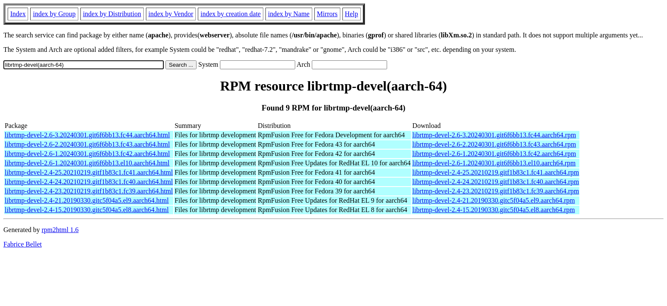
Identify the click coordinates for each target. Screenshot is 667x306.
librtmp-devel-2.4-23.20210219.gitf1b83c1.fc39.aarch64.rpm (495, 191)
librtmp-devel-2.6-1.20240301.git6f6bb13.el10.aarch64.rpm (494, 163)
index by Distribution (112, 13)
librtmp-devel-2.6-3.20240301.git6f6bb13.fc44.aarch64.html (87, 135)
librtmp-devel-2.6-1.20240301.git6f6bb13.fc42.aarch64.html (87, 153)
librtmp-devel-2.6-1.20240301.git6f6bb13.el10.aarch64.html (87, 163)
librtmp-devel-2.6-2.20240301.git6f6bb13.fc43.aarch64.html (87, 144)
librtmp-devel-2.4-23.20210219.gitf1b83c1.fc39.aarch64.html (89, 191)
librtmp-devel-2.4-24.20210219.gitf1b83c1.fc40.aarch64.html (89, 181)
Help (351, 13)
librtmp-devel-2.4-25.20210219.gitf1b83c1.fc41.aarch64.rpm (495, 172)
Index (18, 13)
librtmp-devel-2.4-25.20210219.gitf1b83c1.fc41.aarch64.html (89, 172)
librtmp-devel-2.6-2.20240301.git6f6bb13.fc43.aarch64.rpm (494, 144)
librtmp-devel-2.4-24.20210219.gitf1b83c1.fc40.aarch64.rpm (495, 181)
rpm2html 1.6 (60, 229)
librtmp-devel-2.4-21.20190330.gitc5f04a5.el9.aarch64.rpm (493, 200)
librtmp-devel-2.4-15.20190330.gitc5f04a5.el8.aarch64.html (87, 209)
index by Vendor (170, 13)
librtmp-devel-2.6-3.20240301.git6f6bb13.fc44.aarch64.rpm (494, 135)
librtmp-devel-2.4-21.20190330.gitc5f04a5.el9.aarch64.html (87, 200)
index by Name (289, 13)
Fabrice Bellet (22, 244)
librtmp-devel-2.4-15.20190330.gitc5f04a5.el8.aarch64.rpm (493, 209)
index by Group (54, 13)
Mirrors (327, 13)
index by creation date (230, 13)
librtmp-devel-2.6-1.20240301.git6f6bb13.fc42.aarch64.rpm (494, 153)
